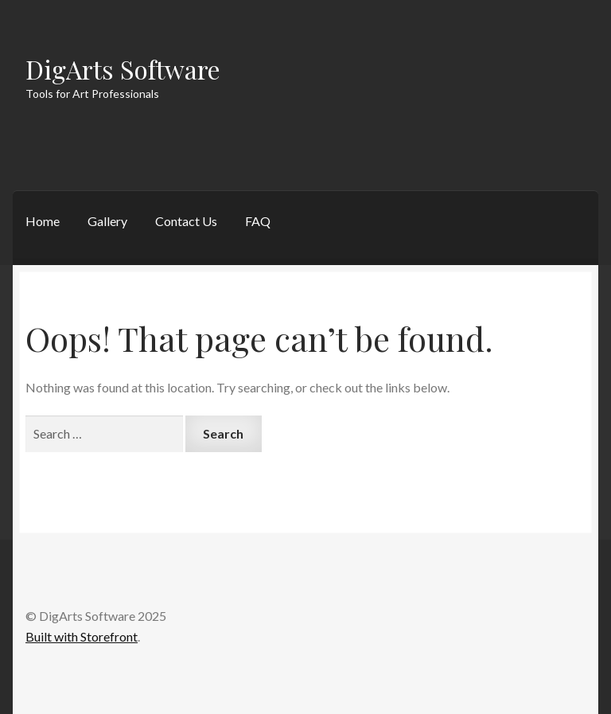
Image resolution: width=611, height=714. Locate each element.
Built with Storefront (81, 636)
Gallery (107, 220)
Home (42, 220)
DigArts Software (122, 69)
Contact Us (186, 220)
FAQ (257, 220)
